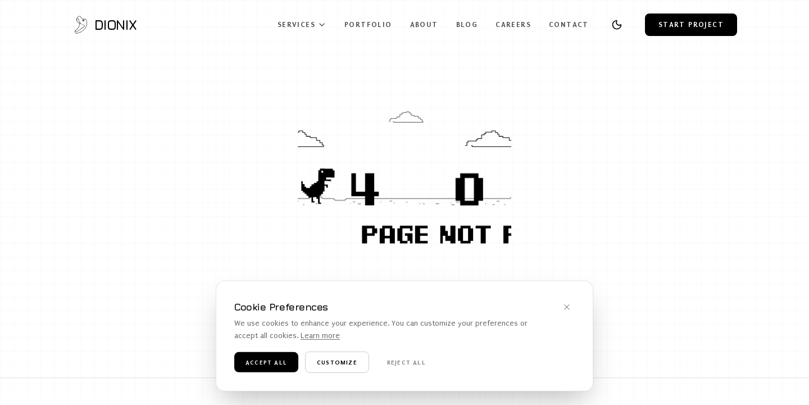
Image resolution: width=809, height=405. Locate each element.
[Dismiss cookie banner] (567, 313)
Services (302, 24)
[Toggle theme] (617, 25)
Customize (337, 368)
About (424, 24)
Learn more (320, 342)
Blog (467, 24)
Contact (569, 24)
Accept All (266, 368)
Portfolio (368, 24)
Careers (513, 24)
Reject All (406, 368)
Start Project (691, 24)
